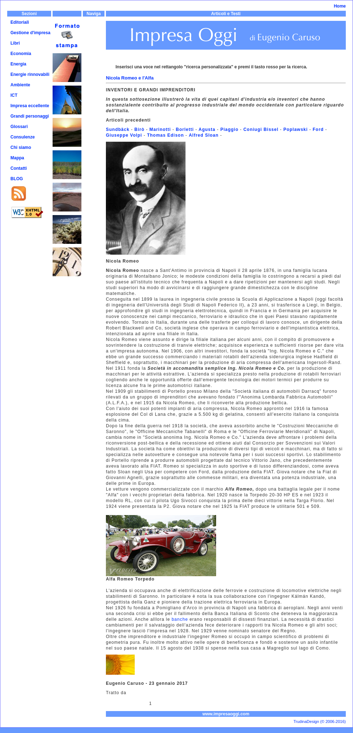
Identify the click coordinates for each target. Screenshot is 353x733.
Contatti (18, 168)
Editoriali (19, 22)
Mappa (17, 157)
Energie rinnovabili (29, 74)
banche (179, 619)
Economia (20, 53)
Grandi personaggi (29, 116)
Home (340, 6)
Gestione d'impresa (30, 32)
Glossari (19, 126)
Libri (15, 43)
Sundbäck (117, 129)
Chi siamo (20, 147)
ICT (13, 95)
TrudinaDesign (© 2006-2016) (320, 721)
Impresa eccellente (29, 105)
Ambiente (20, 84)
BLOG (16, 178)
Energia (18, 64)
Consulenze (22, 137)
